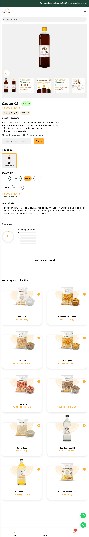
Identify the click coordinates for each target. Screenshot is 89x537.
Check (38, 141)
